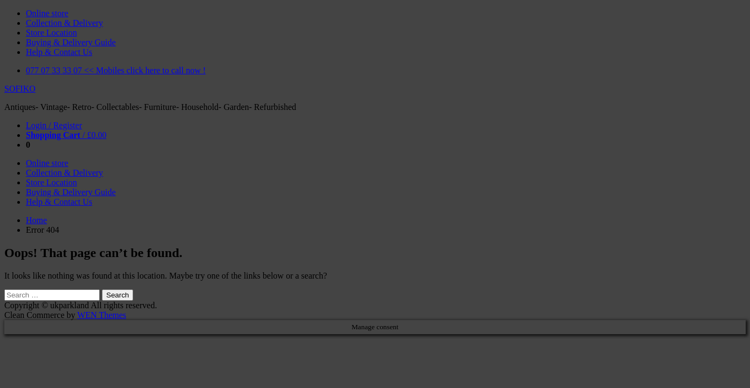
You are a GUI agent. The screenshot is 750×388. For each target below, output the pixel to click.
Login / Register (54, 125)
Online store (47, 13)
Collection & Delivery (64, 22)
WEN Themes (101, 315)
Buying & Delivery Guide (71, 42)
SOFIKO (20, 88)
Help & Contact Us (59, 52)
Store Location (51, 32)
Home (36, 220)
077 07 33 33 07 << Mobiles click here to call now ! (116, 70)
